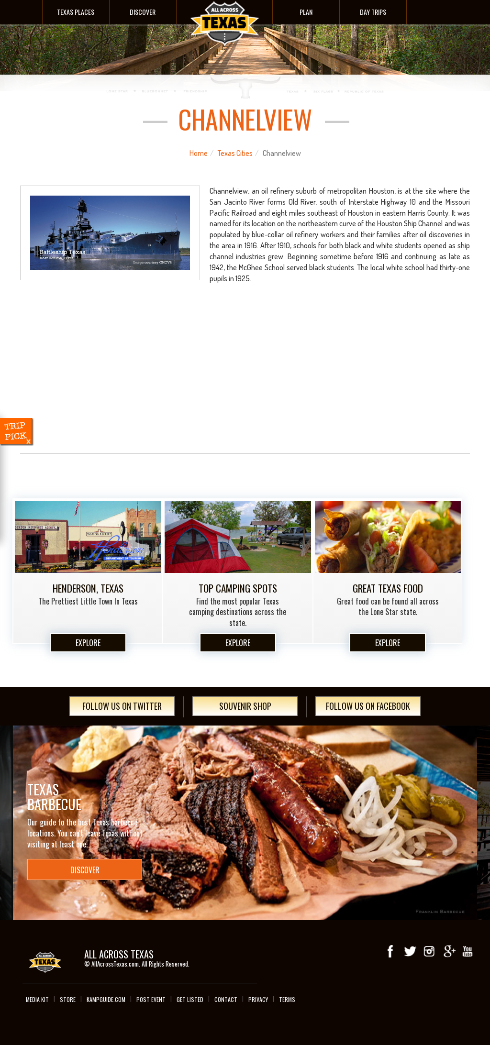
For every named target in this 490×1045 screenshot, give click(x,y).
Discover (143, 12)
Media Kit (37, 999)
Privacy (258, 999)
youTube (467, 951)
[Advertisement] (245, 377)
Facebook (391, 951)
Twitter (410, 951)
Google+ (448, 951)
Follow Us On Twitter (122, 706)
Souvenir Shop (245, 706)
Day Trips (373, 12)
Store (68, 999)
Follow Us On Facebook (368, 706)
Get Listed (190, 999)
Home (198, 153)
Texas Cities (235, 153)
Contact (225, 999)
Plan (306, 12)
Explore (88, 643)
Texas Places (75, 12)
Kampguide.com (106, 999)
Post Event (151, 999)
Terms (287, 999)
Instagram (429, 951)
